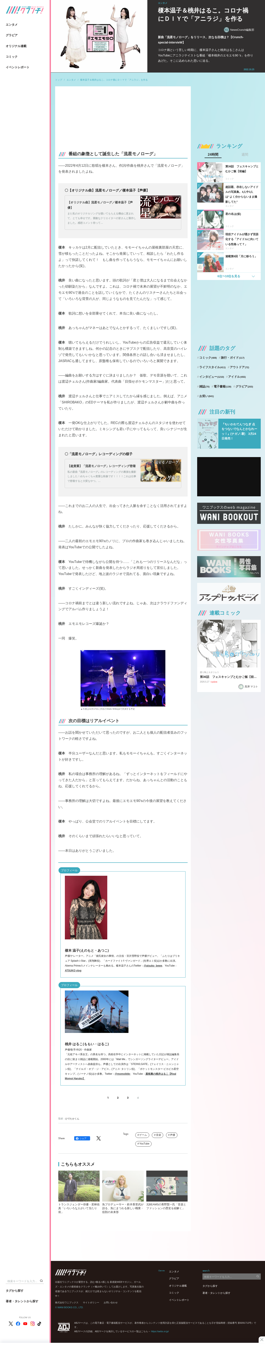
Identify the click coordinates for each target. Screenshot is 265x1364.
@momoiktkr (122, 1073)
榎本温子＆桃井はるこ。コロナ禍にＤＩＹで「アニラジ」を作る (114, 79)
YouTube (144, 1143)
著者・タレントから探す (22, 1301)
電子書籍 (222, 386)
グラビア (12, 35)
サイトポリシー (91, 1302)
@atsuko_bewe (153, 965)
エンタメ (12, 24)
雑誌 (204, 386)
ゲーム (143, 1134)
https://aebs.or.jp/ (160, 1331)
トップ (58, 79)
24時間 (213, 154)
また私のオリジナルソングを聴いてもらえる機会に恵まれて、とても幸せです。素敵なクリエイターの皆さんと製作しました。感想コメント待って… (101, 218)
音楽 (158, 1134)
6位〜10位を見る (229, 276)
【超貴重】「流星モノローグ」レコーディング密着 (101, 466)
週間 (244, 154)
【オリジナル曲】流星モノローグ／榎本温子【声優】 (100, 205)
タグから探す (15, 1290)
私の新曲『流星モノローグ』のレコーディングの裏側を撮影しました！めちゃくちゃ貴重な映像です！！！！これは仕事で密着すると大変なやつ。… (101, 476)
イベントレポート (17, 67)
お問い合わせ (111, 1302)
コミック (12, 56)
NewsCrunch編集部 (239, 29)
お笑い (206, 396)
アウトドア (239, 367)
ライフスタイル (212, 367)
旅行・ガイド (232, 357)
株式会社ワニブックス (66, 1302)
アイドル (237, 376)
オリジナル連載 (16, 46)
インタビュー (211, 376)
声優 (172, 1134)
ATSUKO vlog (73, 970)
